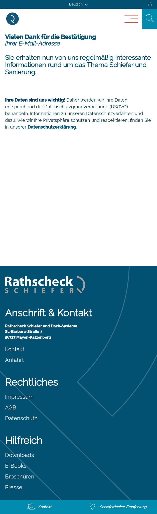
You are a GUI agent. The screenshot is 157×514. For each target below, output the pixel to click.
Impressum (19, 396)
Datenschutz (21, 418)
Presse (13, 487)
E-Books (16, 465)
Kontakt (14, 349)
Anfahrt (14, 360)
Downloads (19, 455)
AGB (10, 407)
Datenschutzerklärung (52, 127)
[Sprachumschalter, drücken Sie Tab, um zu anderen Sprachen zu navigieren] (78, 4)
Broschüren (19, 476)
